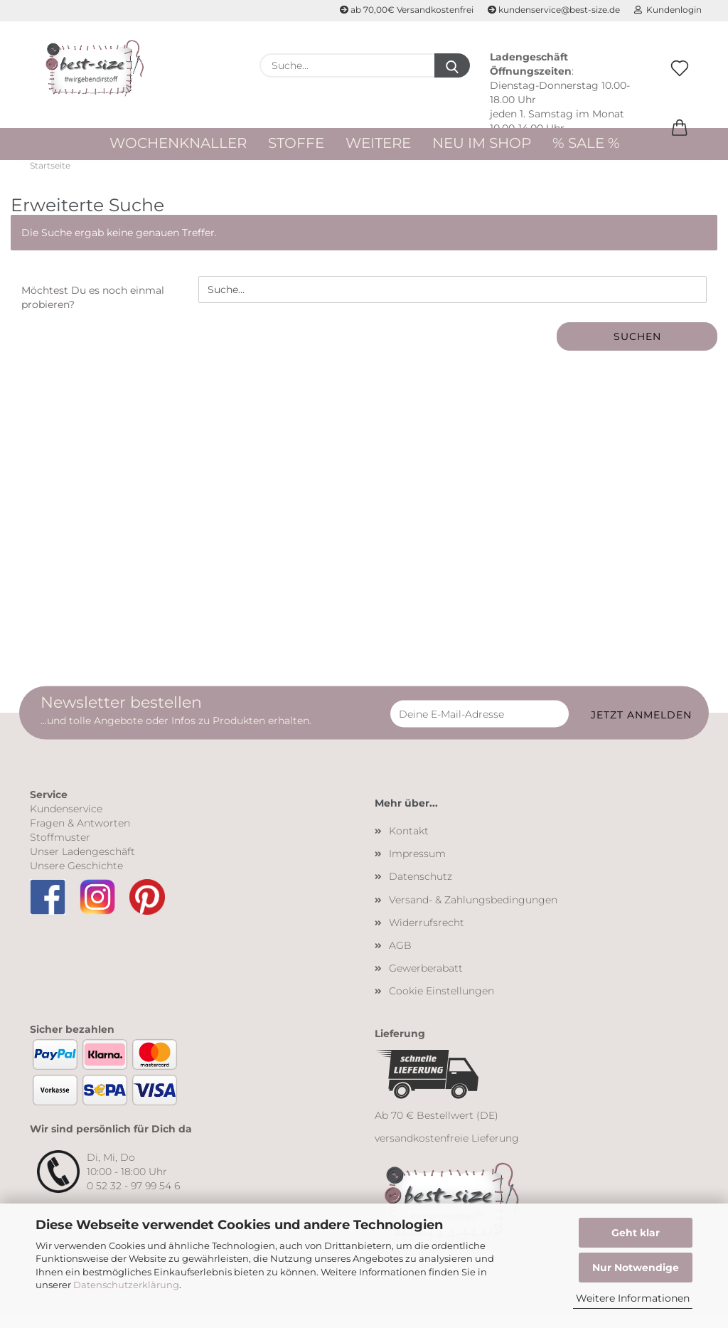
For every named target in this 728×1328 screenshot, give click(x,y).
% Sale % (586, 143)
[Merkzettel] (679, 83)
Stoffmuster (60, 850)
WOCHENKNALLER (178, 143)
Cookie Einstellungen (441, 1003)
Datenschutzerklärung (126, 1284)
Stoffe (296, 143)
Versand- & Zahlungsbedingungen (473, 912)
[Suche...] (452, 65)
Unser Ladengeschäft (82, 864)
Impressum (417, 866)
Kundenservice (66, 821)
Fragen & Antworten (80, 835)
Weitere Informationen (633, 1298)
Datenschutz (420, 889)
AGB (400, 958)
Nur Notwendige (635, 1267)
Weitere (378, 143)
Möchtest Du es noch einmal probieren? (92, 310)
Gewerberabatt (426, 980)
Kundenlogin (668, 9)
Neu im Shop (481, 143)
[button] (679, 143)
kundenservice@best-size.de (554, 9)
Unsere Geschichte (76, 878)
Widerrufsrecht (426, 935)
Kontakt (409, 843)
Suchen (637, 350)
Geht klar (635, 1232)
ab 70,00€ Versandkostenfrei (406, 9)
